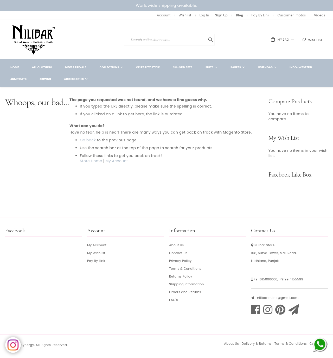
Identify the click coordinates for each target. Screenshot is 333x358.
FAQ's (173, 300)
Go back (88, 140)
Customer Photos (291, 15)
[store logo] (34, 39)
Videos (319, 15)
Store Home (91, 161)
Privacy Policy (180, 261)
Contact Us (178, 253)
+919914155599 (291, 279)
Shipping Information (186, 284)
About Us (176, 245)
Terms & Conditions (185, 268)
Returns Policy (180, 276)
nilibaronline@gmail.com (277, 298)
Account (164, 15)
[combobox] (206, 40)
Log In (204, 15)
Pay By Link (260, 15)
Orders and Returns (185, 292)
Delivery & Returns (257, 343)
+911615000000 (265, 279)
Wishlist (185, 15)
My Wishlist (96, 253)
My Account (116, 161)
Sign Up (221, 15)
